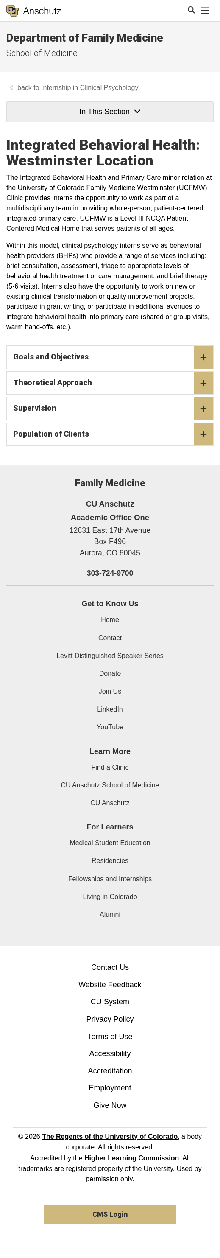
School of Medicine (42, 53)
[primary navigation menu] (205, 10)
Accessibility (110, 1053)
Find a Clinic (109, 767)
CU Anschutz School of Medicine (110, 785)
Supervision (113, 408)
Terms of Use (109, 1036)
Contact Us (110, 967)
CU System (110, 1001)
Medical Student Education (110, 842)
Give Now (109, 1105)
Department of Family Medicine (84, 37)
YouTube (110, 727)
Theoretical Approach (113, 383)
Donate (110, 673)
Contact (110, 638)
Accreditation (110, 1071)
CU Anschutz (109, 803)
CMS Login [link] (110, 1214)
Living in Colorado (110, 896)
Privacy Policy (110, 1019)
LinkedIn (110, 709)
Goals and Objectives (113, 357)
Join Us (110, 691)
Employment (110, 1088)
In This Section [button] (109, 111)
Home (110, 619)
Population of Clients (113, 434)
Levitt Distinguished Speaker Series (110, 655)
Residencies (110, 860)
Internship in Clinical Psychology (89, 87)
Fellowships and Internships (110, 879)
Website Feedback (110, 985)
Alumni (110, 914)
